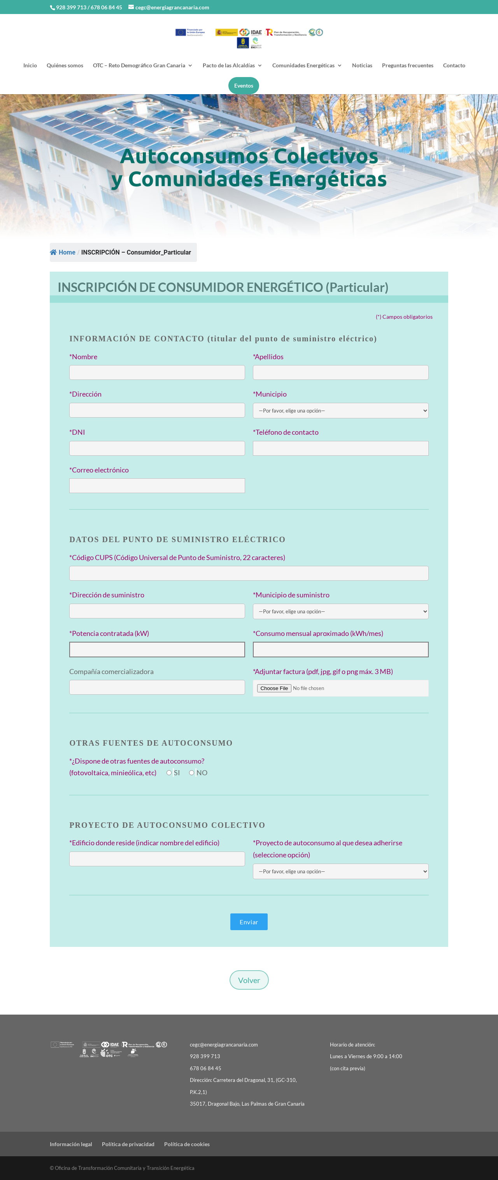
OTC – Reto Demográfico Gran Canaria (139, 65)
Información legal (71, 1144)
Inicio (30, 65)
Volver (249, 980)
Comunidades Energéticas (303, 65)
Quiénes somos (65, 65)
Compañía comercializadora (111, 671)
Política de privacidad (128, 1144)
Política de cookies (187, 1144)
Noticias (362, 65)
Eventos (243, 85)
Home (62, 252)
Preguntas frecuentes (407, 65)
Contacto (454, 65)
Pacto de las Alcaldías (229, 65)
